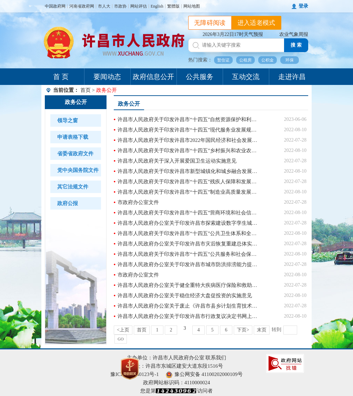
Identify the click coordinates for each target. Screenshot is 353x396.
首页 (85, 90)
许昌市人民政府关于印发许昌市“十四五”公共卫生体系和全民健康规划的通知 (188, 233)
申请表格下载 (72, 137)
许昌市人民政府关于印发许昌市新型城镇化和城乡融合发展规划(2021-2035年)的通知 (188, 171)
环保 (289, 60)
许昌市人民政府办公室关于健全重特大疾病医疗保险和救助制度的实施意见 (188, 285)
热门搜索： (200, 59)
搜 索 (296, 45)
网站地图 (191, 6)
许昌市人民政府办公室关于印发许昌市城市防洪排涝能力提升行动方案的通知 (188, 264)
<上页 (123, 329)
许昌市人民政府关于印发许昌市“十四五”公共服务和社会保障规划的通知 (188, 254)
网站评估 (138, 6)
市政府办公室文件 (138, 202)
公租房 (245, 60)
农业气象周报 (293, 34)
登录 (303, 6)
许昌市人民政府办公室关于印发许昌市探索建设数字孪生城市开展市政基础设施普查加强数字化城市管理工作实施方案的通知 (188, 223)
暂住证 (223, 60)
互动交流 (246, 76)
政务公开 (76, 102)
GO (120, 339)
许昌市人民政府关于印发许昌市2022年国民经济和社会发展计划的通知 (188, 140)
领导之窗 (67, 120)
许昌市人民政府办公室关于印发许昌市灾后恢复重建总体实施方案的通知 (188, 244)
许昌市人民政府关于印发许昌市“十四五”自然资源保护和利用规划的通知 (188, 119)
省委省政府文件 (75, 153)
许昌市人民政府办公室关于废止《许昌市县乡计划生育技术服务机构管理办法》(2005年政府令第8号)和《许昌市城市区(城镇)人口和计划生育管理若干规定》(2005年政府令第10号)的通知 (188, 306)
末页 (261, 329)
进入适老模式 (256, 22)
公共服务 (199, 76)
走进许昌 (292, 76)
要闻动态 (107, 76)
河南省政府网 (81, 6)
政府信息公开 (153, 76)
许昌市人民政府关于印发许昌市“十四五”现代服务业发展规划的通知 (188, 130)
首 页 (61, 76)
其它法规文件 (72, 187)
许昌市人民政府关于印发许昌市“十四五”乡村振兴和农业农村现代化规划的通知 (188, 150)
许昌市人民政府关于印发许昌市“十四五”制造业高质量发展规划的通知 (188, 192)
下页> (243, 329)
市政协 (120, 6)
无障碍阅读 (210, 22)
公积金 (267, 60)
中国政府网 (55, 6)
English (157, 6)
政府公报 (67, 203)
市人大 (104, 6)
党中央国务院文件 (78, 170)
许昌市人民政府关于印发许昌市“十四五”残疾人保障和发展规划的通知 (188, 181)
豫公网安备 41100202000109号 (204, 374)
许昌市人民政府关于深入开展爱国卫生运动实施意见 (177, 161)
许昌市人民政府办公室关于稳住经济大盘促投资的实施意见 (185, 295)
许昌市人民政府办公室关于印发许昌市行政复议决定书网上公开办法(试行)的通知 (188, 316)
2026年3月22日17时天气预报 (233, 34)
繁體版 (173, 6)
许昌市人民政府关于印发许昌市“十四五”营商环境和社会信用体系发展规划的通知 (188, 212)
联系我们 (215, 357)
